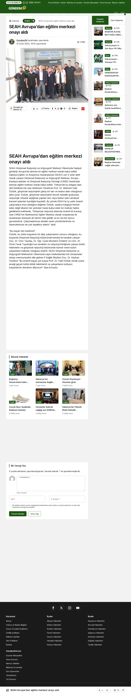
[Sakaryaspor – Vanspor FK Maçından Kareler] (108, 59)
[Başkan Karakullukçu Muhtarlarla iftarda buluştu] (108, 87)
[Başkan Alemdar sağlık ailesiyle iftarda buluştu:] (108, 162)
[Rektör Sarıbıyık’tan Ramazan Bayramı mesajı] (108, 135)
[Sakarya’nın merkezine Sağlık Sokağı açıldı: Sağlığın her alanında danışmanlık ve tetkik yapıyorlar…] (47, 373)
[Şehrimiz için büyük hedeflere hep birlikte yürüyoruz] (108, 104)
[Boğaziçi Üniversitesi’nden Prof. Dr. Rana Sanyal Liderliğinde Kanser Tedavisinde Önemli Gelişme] (20, 373)
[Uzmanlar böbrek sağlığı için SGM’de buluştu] (47, 401)
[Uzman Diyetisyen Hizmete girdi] (73, 373)
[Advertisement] (47, 132)
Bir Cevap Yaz (18, 464)
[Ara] (116, 14)
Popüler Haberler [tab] (100, 20)
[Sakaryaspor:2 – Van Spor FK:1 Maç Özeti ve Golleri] (108, 45)
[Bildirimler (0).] (122, 14)
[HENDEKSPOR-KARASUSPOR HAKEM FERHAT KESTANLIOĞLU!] (108, 72)
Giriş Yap (35, 513)
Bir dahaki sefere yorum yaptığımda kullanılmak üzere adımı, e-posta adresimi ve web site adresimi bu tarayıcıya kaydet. (46, 505)
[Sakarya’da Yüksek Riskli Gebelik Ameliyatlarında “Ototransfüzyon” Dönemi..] (73, 401)
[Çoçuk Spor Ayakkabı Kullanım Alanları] (20, 401)
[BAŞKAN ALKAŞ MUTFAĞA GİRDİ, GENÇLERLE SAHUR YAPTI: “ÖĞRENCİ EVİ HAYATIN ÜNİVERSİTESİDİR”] (108, 31)
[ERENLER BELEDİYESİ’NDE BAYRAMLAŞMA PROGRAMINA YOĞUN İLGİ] (108, 148)
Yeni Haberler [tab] (117, 20)
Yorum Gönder (17, 513)
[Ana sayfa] (10, 14)
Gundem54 (21, 40)
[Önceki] (23, 2)
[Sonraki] (26, 2)
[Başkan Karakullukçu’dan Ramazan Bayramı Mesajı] (108, 120)
